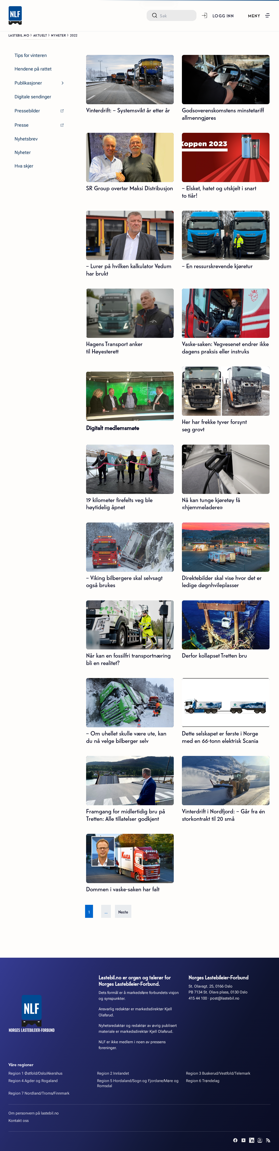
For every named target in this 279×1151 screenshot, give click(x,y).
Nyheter (58, 35)
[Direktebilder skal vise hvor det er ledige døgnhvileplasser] (226, 547)
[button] (259, 15)
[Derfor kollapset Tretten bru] (226, 625)
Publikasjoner (28, 83)
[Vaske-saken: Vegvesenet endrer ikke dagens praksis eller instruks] (226, 313)
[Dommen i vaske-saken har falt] (130, 858)
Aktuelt (40, 35)
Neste (123, 911)
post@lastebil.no (224, 998)
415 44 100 (198, 998)
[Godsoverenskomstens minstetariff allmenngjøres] (226, 79)
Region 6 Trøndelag (202, 1080)
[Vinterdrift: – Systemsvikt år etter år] (130, 79)
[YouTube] (243, 1140)
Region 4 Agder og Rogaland (33, 1080)
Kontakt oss (18, 1120)
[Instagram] (259, 1140)
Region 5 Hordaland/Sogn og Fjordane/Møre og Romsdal (138, 1083)
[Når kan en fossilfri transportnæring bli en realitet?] (130, 625)
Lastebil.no (18, 35)
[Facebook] (235, 1140)
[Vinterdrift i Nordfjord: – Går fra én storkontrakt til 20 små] (226, 780)
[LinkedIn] (251, 1140)
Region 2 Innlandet (113, 1073)
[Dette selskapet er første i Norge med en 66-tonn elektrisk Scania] (226, 702)
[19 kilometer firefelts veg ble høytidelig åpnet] (130, 469)
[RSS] (268, 1140)
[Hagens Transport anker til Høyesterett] (130, 313)
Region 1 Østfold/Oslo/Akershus (35, 1073)
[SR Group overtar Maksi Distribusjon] (130, 157)
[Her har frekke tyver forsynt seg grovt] (226, 391)
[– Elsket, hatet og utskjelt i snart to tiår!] (226, 157)
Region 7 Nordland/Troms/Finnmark (38, 1093)
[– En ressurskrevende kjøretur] (226, 235)
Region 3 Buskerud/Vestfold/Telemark (218, 1073)
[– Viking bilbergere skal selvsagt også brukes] (130, 547)
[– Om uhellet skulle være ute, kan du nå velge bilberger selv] (130, 702)
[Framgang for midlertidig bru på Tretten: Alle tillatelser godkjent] (130, 780)
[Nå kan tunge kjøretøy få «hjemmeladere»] (226, 469)
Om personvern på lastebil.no (33, 1113)
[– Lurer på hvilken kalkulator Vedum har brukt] (130, 235)
